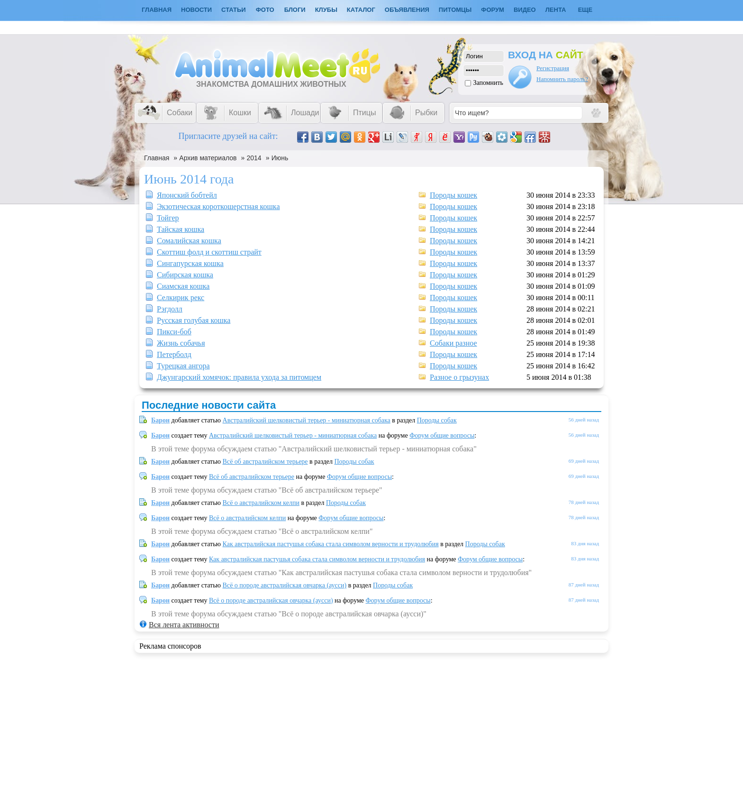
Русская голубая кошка (193, 320)
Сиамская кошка (183, 286)
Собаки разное (453, 343)
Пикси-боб (174, 332)
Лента (555, 9)
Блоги (295, 9)
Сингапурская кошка (190, 263)
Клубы (326, 9)
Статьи (233, 9)
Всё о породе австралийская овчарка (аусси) (285, 585)
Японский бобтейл (187, 195)
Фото (265, 9)
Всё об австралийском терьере (265, 461)
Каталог (361, 9)
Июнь (280, 158)
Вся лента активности (184, 625)
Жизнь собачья (181, 343)
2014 (254, 158)
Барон (160, 420)
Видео (525, 9)
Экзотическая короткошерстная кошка (218, 206)
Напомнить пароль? (562, 78)
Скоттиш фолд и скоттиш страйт (209, 252)
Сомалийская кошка (189, 241)
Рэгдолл (169, 309)
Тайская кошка (180, 229)
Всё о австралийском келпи (261, 502)
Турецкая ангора (183, 366)
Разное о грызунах (459, 377)
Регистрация (552, 68)
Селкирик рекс (180, 297)
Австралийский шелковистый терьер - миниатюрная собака (306, 420)
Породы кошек (453, 195)
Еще (585, 9)
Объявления (407, 9)
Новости (196, 9)
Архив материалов (207, 158)
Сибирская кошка (185, 275)
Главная (156, 158)
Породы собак (437, 420)
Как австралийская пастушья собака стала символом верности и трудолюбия (331, 544)
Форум (492, 9)
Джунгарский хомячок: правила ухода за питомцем (239, 377)
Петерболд (174, 354)
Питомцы (455, 9)
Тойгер (168, 218)
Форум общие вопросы (441, 435)
